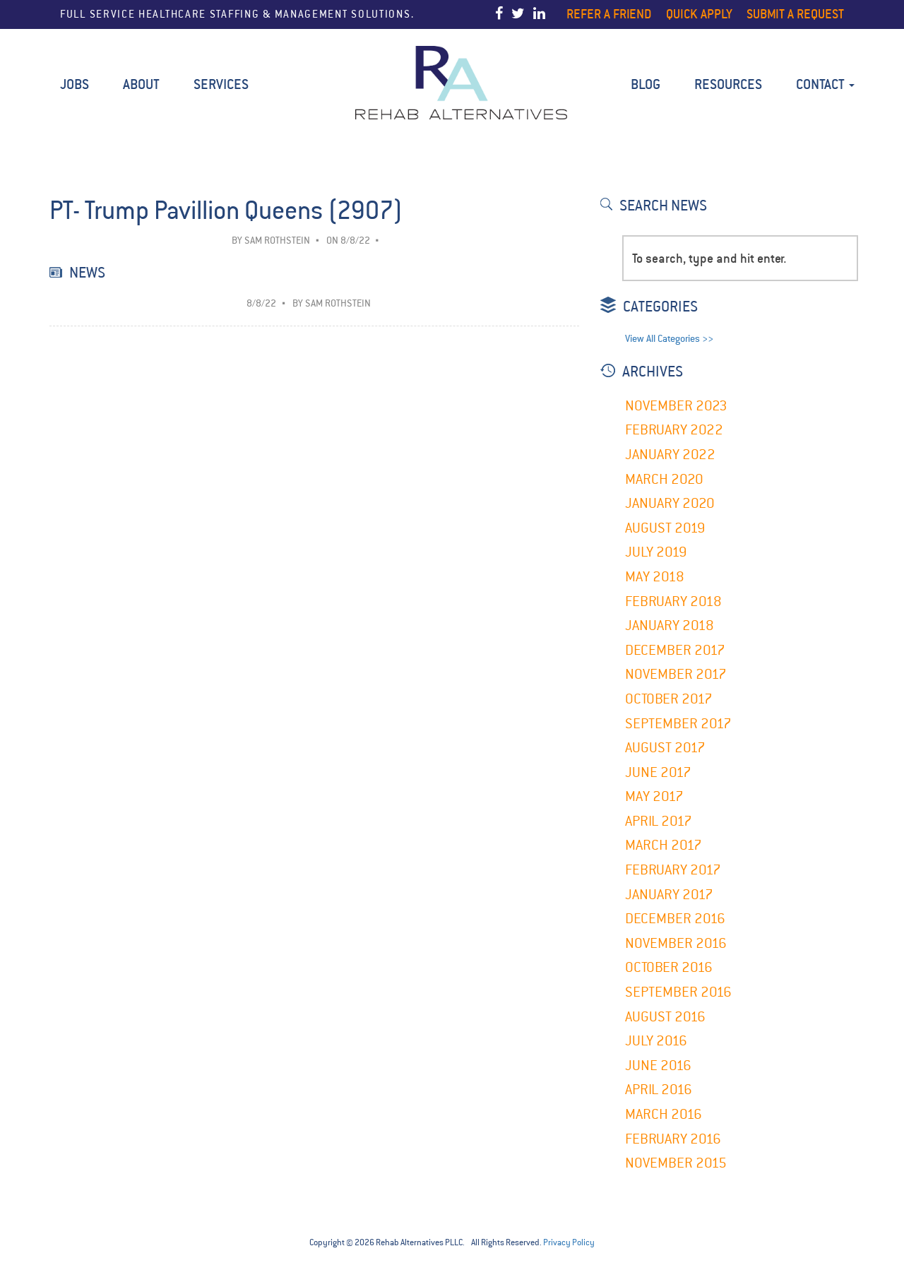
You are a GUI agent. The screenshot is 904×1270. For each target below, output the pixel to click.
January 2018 (669, 625)
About (141, 84)
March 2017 (663, 845)
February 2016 (673, 1139)
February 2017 (673, 870)
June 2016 (658, 1065)
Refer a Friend (609, 14)
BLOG (645, 84)
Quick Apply (699, 14)
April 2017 (658, 821)
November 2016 (676, 943)
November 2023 (676, 406)
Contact (825, 84)
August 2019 (665, 528)
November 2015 (676, 1163)
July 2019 (656, 552)
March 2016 (663, 1114)
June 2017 (658, 772)
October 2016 (669, 967)
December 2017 (675, 650)
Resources (728, 84)
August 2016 (665, 1017)
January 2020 (670, 503)
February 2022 (674, 430)
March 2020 (664, 479)
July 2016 (656, 1041)
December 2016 (675, 918)
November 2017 (676, 674)
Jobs (74, 84)
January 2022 (670, 454)
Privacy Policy (569, 1242)
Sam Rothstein (277, 241)
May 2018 (654, 577)
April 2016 (658, 1089)
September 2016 (678, 992)
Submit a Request (795, 14)
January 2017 (669, 894)
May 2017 (654, 796)
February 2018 (673, 601)
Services (221, 84)
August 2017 (665, 747)
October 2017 (669, 699)
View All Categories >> (669, 339)
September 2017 (678, 723)
